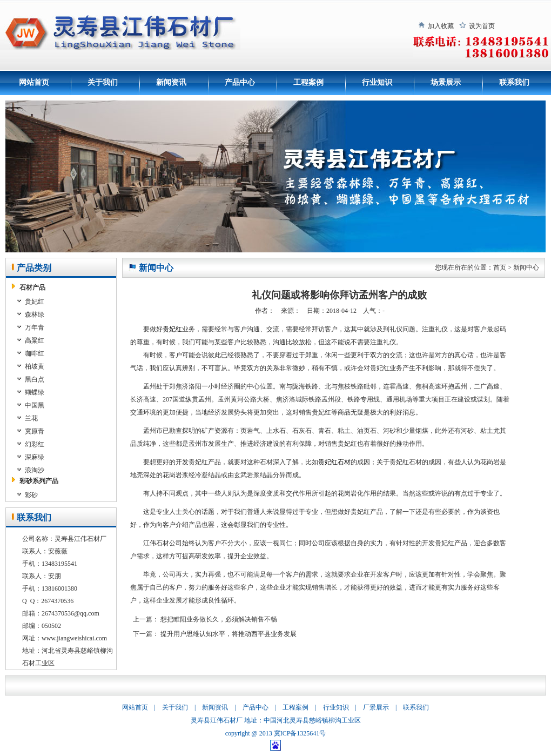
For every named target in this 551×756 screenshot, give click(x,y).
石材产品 (32, 287)
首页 (499, 267)
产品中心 (240, 82)
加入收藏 (441, 26)
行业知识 (377, 82)
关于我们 (103, 82)
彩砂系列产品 (38, 481)
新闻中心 (526, 267)
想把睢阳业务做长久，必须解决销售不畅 (218, 619)
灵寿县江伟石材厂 (217, 720)
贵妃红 (172, 329)
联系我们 (514, 82)
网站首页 (34, 82)
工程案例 (308, 82)
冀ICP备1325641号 (300, 733)
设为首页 (482, 26)
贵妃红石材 (334, 462)
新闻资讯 (171, 82)
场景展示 (446, 82)
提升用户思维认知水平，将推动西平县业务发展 (228, 634)
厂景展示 (376, 707)
